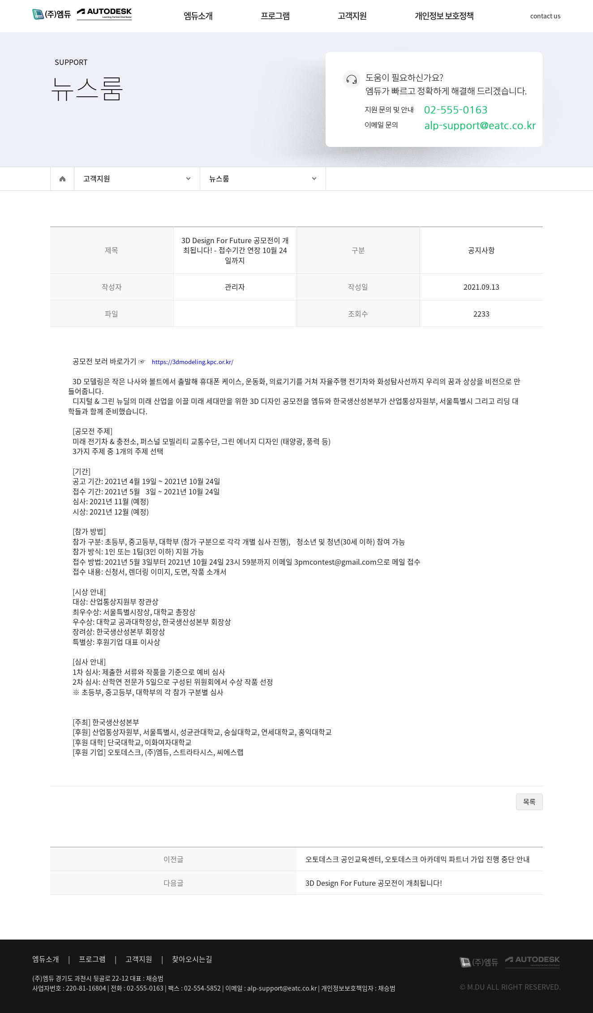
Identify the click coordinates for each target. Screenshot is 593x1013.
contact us (545, 15)
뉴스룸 (219, 178)
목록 (529, 802)
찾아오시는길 (192, 958)
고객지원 (352, 15)
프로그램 (275, 15)
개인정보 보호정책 (444, 15)
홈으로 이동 (62, 178)
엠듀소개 (198, 15)
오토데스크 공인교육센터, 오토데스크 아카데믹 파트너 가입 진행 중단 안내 (417, 859)
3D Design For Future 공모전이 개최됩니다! (373, 882)
